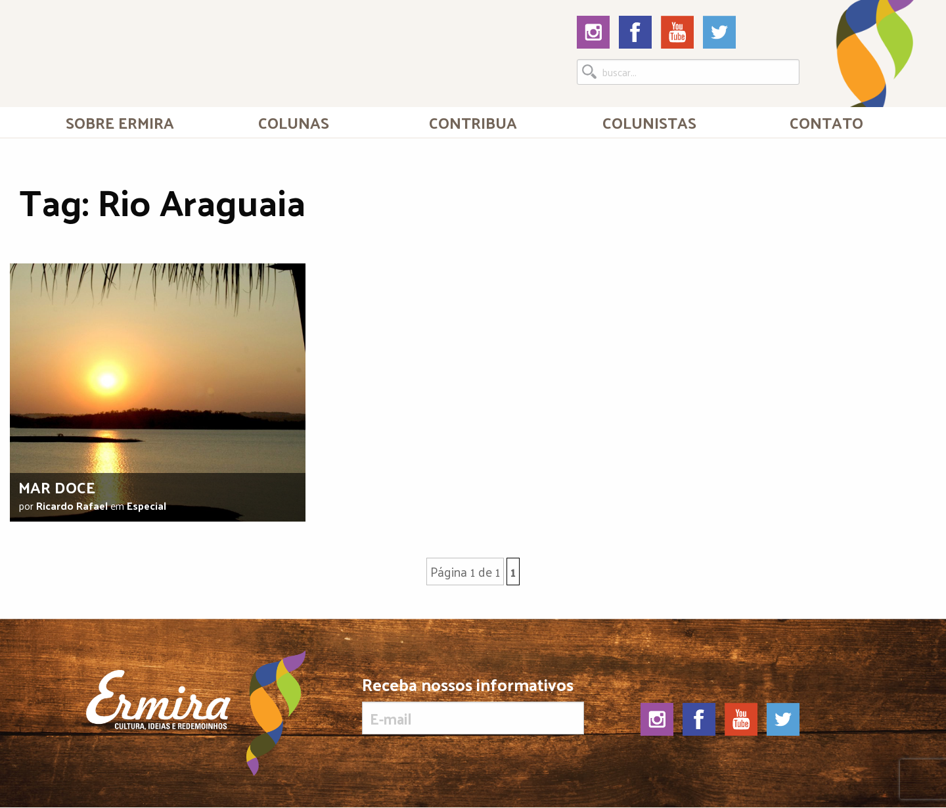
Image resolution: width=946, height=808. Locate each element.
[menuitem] (120, 122)
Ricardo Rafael (72, 505)
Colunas (293, 122)
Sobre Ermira (120, 122)
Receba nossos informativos (472, 704)
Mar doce (56, 486)
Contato (826, 122)
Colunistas (649, 122)
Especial (146, 505)
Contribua (473, 122)
